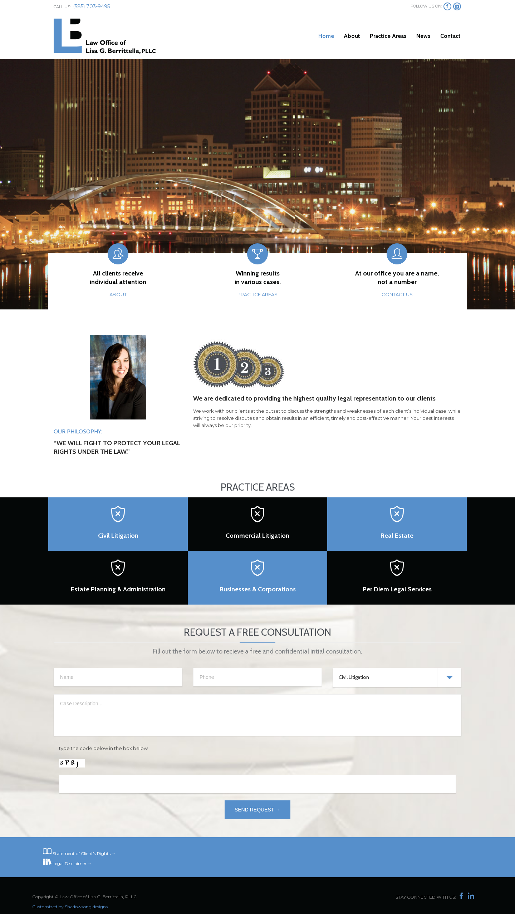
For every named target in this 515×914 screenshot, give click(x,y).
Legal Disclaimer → (72, 863)
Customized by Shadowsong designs (70, 906)
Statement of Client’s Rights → (84, 853)
